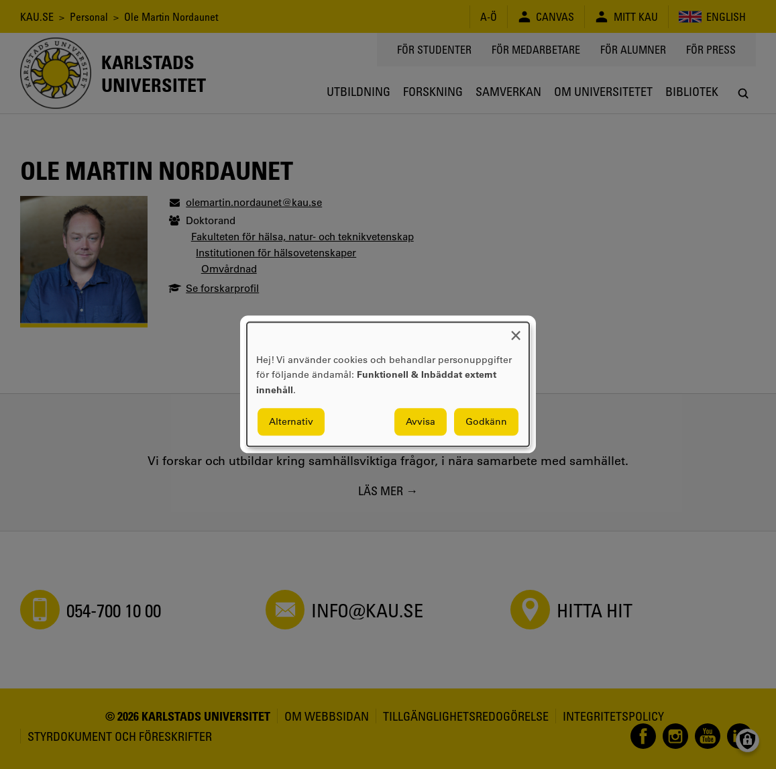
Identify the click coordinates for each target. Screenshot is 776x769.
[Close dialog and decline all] (515, 330)
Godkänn (486, 422)
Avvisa (420, 422)
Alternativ (291, 422)
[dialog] (388, 384)
